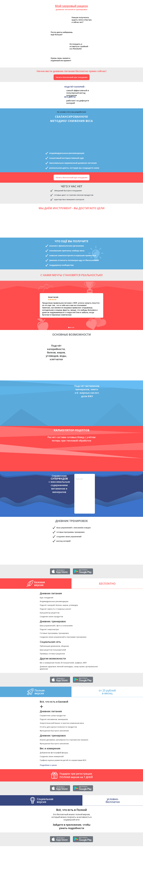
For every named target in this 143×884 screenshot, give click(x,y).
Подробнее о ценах (48, 765)
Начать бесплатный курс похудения (71, 77)
